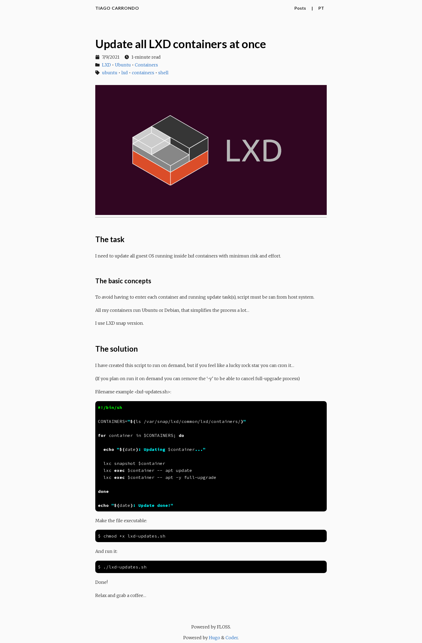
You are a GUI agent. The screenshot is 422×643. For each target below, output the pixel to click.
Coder (232, 637)
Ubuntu (123, 65)
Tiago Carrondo (117, 7)
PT (321, 7)
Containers (146, 65)
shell (163, 72)
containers (143, 72)
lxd (124, 72)
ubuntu (109, 72)
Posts (300, 7)
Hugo (214, 637)
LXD (106, 65)
